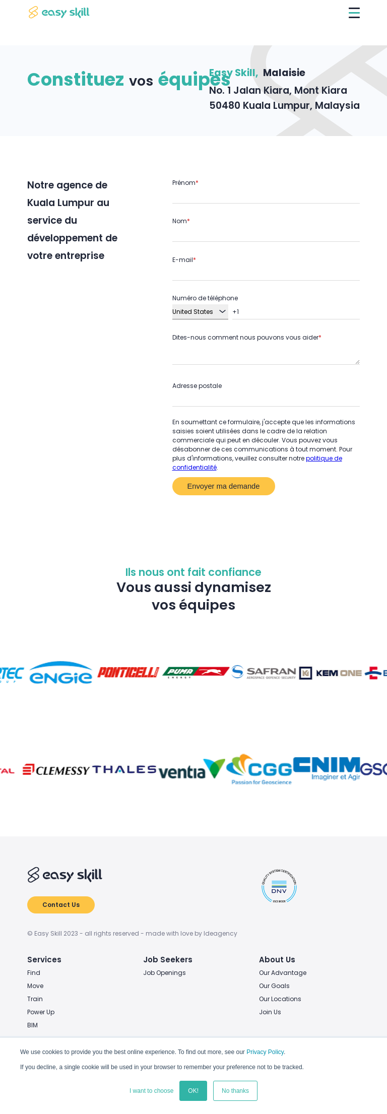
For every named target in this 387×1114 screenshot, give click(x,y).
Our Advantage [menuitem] (282, 972)
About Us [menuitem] (277, 959)
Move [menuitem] (35, 985)
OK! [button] (193, 1090)
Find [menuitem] (33, 972)
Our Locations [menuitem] (280, 999)
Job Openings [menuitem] (164, 972)
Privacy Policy (265, 1052)
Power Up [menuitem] (40, 1012)
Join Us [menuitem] (270, 1012)
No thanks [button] (235, 1090)
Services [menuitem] (44, 959)
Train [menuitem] (35, 999)
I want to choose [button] (151, 1090)
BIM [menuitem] (32, 1025)
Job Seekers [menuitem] (167, 959)
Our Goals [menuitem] (274, 985)
